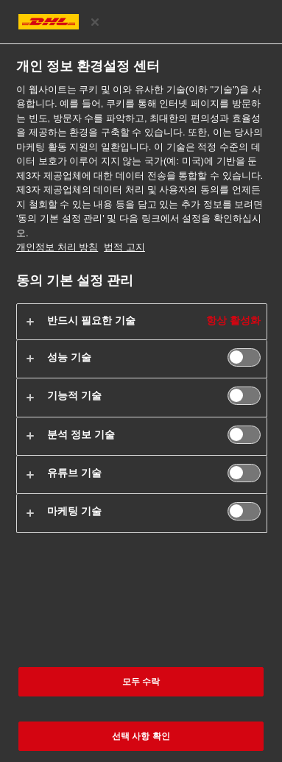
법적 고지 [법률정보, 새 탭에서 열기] (124, 247)
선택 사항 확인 (141, 736)
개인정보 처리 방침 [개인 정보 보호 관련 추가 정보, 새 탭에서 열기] (57, 247)
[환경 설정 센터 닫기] (95, 22)
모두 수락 (141, 682)
